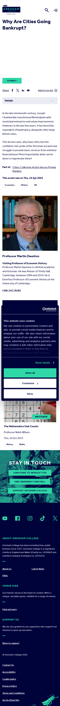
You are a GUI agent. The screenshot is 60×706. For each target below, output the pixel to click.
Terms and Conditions (13, 693)
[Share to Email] (28, 90)
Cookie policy (9, 679)
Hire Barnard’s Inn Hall (30, 481)
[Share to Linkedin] (23, 90)
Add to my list (48, 90)
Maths (22, 444)
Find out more (11, 290)
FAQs (5, 575)
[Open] (4, 518)
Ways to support (10, 643)
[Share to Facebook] (12, 90)
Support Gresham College (30, 490)
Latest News (38, 569)
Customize (30, 383)
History (24, 185)
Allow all (30, 372)
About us (7, 569)
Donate (12, 80)
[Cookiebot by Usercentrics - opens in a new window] (42, 310)
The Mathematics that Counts (21, 426)
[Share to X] (18, 90)
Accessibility (9, 672)
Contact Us (8, 665)
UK (35, 185)
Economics (10, 185)
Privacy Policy (9, 686)
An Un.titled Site (10, 700)
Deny (30, 393)
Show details (42, 362)
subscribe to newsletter (30, 472)
